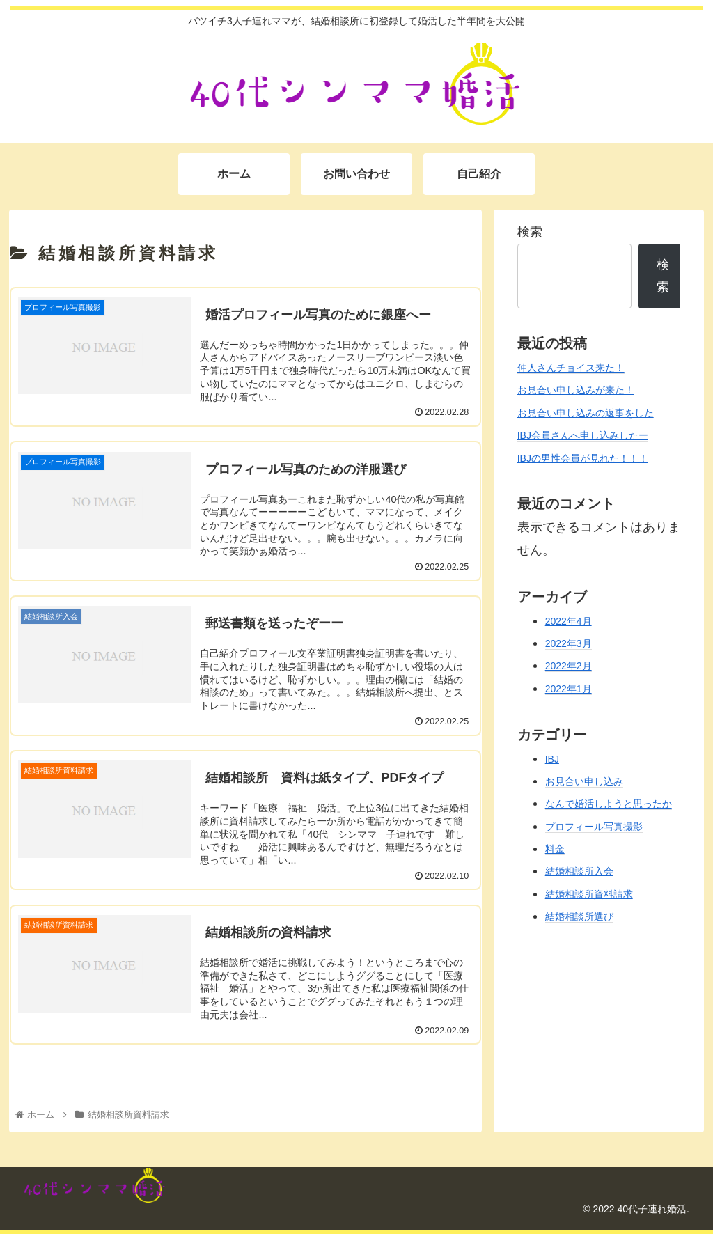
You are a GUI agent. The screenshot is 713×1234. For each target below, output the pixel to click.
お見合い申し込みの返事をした (585, 413)
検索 (529, 232)
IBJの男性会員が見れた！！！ (582, 458)
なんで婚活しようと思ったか (608, 803)
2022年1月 (568, 688)
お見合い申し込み (584, 781)
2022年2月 (568, 665)
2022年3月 (568, 643)
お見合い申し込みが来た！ (575, 390)
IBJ (552, 759)
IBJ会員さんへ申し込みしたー (582, 435)
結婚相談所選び (579, 916)
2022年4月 (568, 621)
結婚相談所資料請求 (589, 894)
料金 (555, 848)
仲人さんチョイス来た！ (571, 367)
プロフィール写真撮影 (594, 826)
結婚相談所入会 (579, 871)
